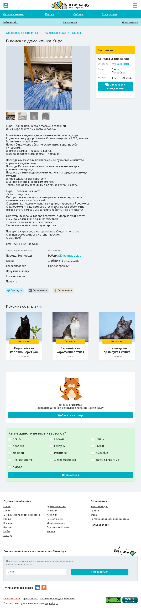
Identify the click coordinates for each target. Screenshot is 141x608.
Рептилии (52, 510)
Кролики (7, 523)
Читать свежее (13, 14)
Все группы (109, 14)
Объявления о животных (22, 32)
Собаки (78, 14)
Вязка (94, 515)
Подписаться (70, 475)
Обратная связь (11, 598)
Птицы (7, 519)
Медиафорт (51, 603)
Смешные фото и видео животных (21, 515)
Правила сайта (30, 598)
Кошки (49, 14)
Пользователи (100, 524)
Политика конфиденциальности (57, 598)
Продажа (96, 510)
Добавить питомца (70, 415)
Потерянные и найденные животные (110, 519)
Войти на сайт (10, 22)
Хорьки (51, 531)
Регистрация (70, 22)
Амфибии (52, 515)
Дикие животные (56, 523)
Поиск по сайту (130, 22)
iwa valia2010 (120, 64)
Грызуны (8, 527)
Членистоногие (55, 519)
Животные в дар (55, 32)
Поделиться (40, 290)
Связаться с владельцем (115, 86)
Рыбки (6, 531)
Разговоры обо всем (58, 527)
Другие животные (56, 506)
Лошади (7, 535)
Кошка (76, 32)
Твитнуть (16, 290)
